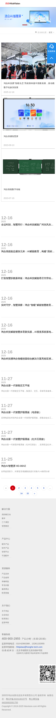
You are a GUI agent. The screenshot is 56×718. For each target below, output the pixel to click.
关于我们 (6, 605)
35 (28, 493)
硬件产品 (5, 544)
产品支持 (5, 574)
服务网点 (5, 589)
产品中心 (6, 539)
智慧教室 (5, 526)
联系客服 (5, 593)
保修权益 (5, 581)
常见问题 (5, 585)
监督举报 (5, 622)
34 (21, 493)
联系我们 (5, 619)
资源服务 (6, 568)
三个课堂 (5, 522)
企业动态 (5, 615)
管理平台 (5, 552)
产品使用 (5, 578)
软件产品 (5, 548)
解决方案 (6, 509)
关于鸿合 (5, 611)
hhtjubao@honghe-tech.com (29, 647)
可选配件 (5, 556)
